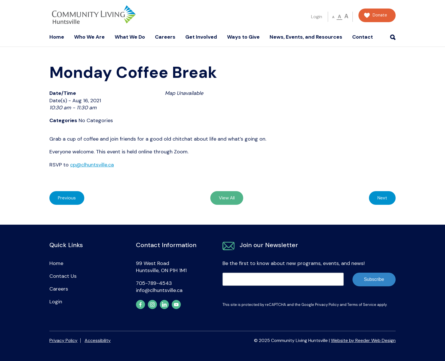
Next (382, 198)
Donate (380, 15)
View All (227, 198)
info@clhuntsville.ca (159, 290)
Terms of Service (361, 304)
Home (56, 37)
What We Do (130, 37)
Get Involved (201, 37)
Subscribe (374, 279)
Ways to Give (243, 37)
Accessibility (98, 340)
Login (316, 17)
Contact (362, 37)
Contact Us (63, 276)
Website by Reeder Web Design (363, 340)
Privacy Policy (327, 304)
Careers (165, 37)
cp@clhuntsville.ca (92, 164)
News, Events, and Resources (306, 37)
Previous (67, 198)
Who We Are (89, 37)
